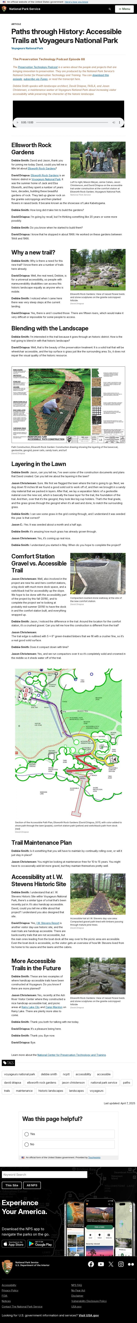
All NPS (32, 1185)
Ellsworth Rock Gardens (42, 168)
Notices (6, 1301)
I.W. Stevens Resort (48, 923)
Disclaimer (77, 1295)
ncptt (66, 1074)
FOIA (4, 1295)
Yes (32, 1134)
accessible (104, 1074)
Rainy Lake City (31, 1007)
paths (126, 1082)
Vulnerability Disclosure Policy (89, 1301)
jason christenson (73, 1082)
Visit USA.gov (89, 1315)
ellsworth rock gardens (41, 1082)
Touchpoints (94, 1157)
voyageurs (96, 1090)
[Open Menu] (124, 9)
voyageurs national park (19, 1074)
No (32, 1144)
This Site (11, 1185)
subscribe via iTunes (35, 79)
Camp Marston (53, 1007)
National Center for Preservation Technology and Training (71, 1054)
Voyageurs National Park (27, 48)
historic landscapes (51, 1090)
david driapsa (12, 1082)
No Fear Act (78, 1290)
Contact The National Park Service (22, 1306)
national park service (104, 1082)
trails (7, 1090)
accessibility (83, 1074)
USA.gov (76, 1306)
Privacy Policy (10, 1290)
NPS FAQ (76, 1285)
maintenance (24, 1090)
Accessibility (9, 1285)
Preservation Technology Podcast (38, 67)
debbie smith (49, 1074)
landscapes (76, 1090)
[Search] (44, 1174)
